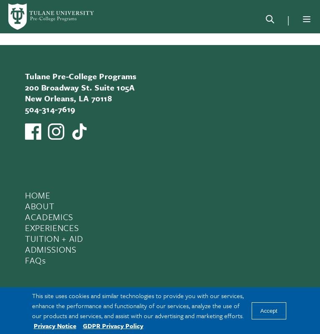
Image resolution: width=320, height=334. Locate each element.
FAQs (35, 260)
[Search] (270, 21)
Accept (269, 311)
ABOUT (39, 206)
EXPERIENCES (52, 227)
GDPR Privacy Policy (113, 325)
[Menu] (307, 19)
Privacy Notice (55, 325)
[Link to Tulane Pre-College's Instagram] (56, 131)
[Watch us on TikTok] (79, 131)
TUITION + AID (54, 238)
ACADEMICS (49, 217)
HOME (37, 195)
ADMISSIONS (51, 249)
